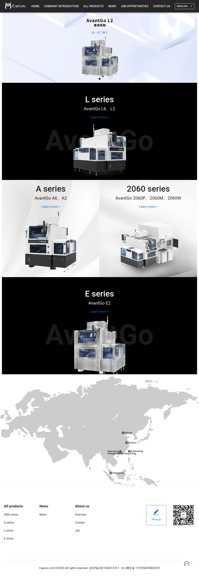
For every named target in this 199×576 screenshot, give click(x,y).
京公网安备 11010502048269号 (140, 568)
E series (9, 538)
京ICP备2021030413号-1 (104, 568)
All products (93, 6)
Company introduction (61, 6)
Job (77, 530)
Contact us (162, 6)
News (112, 6)
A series (9, 522)
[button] (99, 78)
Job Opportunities (134, 6)
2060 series (11, 514)
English (184, 6)
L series (9, 530)
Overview (80, 514)
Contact (80, 522)
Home (35, 6)
